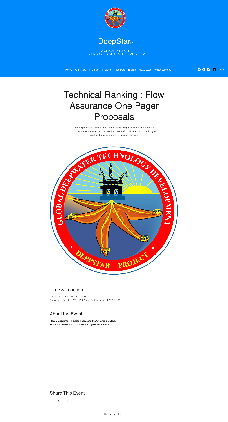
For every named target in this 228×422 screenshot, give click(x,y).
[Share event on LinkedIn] (66, 401)
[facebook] (203, 69)
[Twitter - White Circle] (199, 69)
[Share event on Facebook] (51, 401)
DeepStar (114, 41)
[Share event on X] (58, 401)
